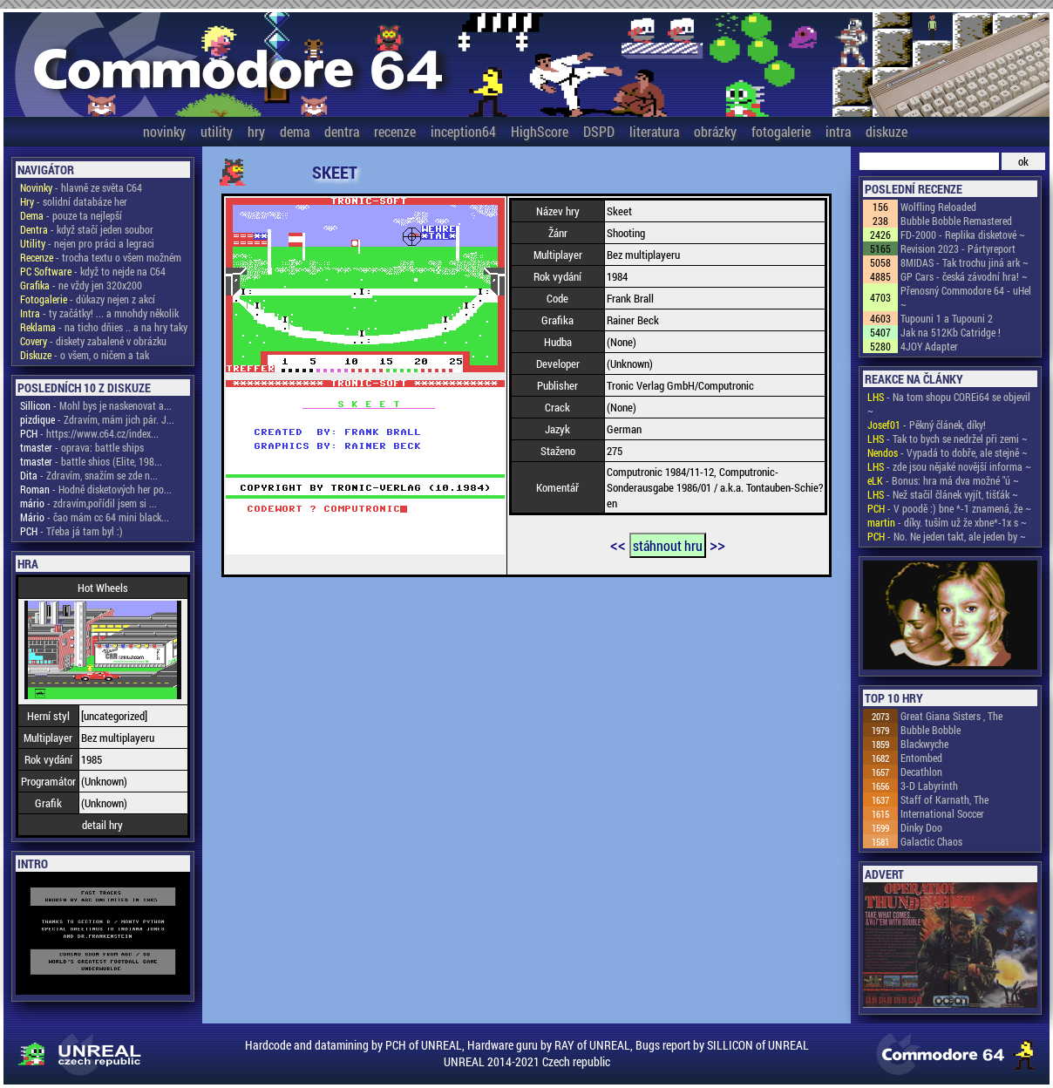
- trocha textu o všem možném (100, 257)
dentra (341, 131)
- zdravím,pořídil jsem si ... (88, 503)
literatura (654, 131)
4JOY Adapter (929, 346)
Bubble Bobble (930, 730)
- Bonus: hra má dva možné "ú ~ (943, 480)
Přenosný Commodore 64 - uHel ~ (965, 297)
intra (838, 131)
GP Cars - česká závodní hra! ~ (964, 276)
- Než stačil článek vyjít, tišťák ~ (942, 494)
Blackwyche (924, 744)
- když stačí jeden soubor (86, 229)
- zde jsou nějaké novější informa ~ (949, 466)
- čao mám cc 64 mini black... (94, 517)
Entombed (921, 758)
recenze (395, 131)
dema (294, 131)
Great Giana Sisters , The (951, 716)
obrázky (715, 131)
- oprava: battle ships (82, 447)
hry (256, 131)
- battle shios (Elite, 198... (91, 461)
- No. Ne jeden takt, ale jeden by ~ (946, 536)
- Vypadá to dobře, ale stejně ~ (947, 452)
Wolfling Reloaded (938, 207)
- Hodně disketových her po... (96, 489)
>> (717, 544)
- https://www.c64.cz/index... (89, 433)
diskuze (886, 131)
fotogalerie (781, 131)
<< (618, 544)
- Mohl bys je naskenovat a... (96, 405)
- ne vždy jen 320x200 (81, 285)
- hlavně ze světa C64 (81, 187)
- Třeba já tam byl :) (71, 531)
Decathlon (921, 772)
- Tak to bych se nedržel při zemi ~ (947, 438)
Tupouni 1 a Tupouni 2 (946, 318)
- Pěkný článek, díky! (926, 425)
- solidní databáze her (73, 201)
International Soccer (942, 813)
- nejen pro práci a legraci (87, 243)
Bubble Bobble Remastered (956, 221)
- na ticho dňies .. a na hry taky (103, 327)
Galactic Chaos (931, 841)
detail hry (102, 825)
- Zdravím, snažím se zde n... (89, 475)
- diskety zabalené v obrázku (93, 341)
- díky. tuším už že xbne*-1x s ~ (947, 522)
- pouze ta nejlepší (71, 215)
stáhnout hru (668, 545)
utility (216, 131)
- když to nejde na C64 (93, 271)
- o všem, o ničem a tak (84, 355)
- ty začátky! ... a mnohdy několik (99, 313)
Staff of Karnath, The (944, 799)
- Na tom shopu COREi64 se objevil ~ (948, 404)
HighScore (539, 131)
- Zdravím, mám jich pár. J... (97, 419)
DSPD (599, 131)
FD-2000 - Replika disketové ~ (962, 234)
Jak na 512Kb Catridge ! (950, 332)
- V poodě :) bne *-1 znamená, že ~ (949, 508)
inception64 (463, 131)
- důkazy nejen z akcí (87, 299)
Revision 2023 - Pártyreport (958, 248)
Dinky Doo (921, 827)
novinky (164, 131)
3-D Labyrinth (929, 785)
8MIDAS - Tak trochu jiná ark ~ (964, 262)
